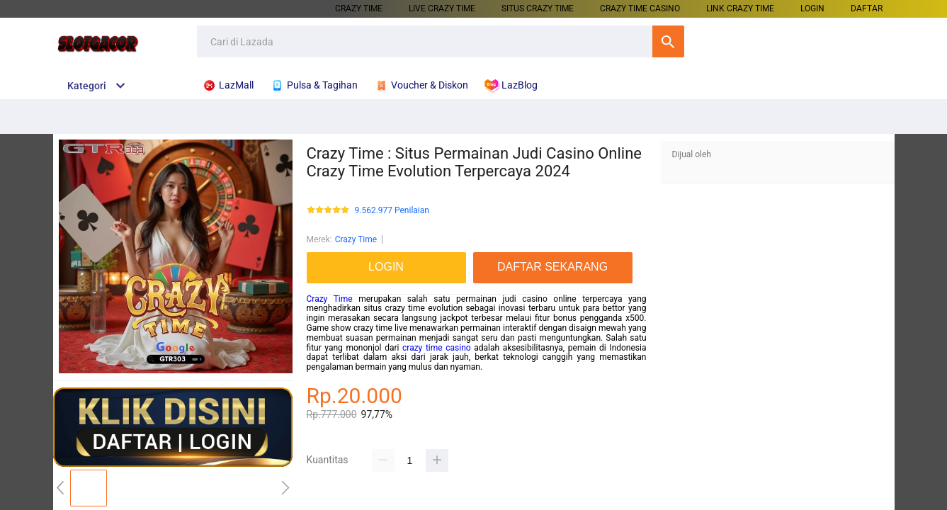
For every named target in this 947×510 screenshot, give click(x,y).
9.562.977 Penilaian (392, 210)
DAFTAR (867, 8)
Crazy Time (356, 239)
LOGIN (812, 8)
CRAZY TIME (358, 8)
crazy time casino (436, 348)
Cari (668, 41)
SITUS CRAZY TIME (537, 8)
